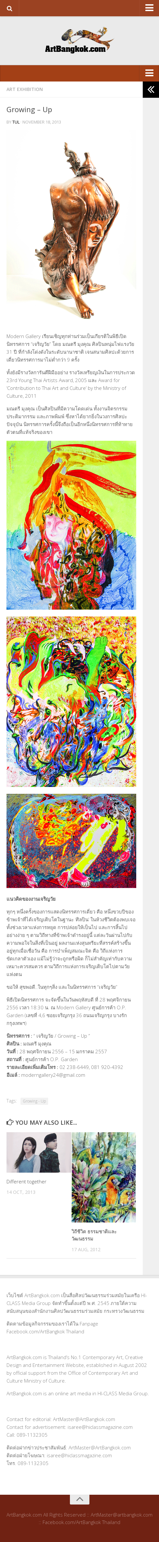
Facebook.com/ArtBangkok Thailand (45, 1331)
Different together (26, 1181)
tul (16, 122)
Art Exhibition (25, 89)
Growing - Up (34, 1101)
